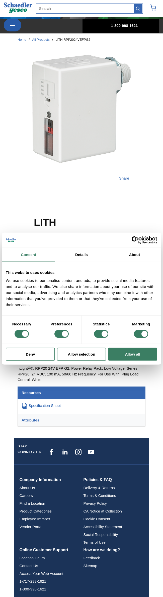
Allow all (132, 354)
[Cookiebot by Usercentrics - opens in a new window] (135, 240)
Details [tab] (81, 254)
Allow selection (81, 354)
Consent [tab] (28, 254)
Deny (30, 354)
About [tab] (134, 254)
